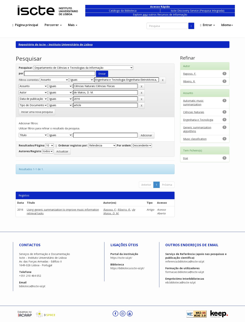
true (185, 158)
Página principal (25, 25)
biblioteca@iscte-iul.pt (32, 286)
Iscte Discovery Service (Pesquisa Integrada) (197, 10)
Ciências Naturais (193, 112)
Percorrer (53, 25)
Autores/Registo (30, 151)
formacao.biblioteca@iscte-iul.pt (184, 272)
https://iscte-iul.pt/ (121, 257)
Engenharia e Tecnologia (198, 119)
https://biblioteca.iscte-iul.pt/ (127, 268)
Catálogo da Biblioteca (122, 10)
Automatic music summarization (193, 102)
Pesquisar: (26, 67)
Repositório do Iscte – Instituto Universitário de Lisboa (56, 44)
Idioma (227, 25)
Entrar (207, 25)
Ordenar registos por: (73, 145)
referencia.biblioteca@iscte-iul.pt (184, 261)
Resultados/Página (31, 145)
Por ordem (124, 145)
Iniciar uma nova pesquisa (37, 112)
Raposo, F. (109, 209)
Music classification (195, 139)
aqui (145, 14)
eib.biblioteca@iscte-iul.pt (180, 282)
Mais (72, 25)
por (21, 73)
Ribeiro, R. (124, 209)
